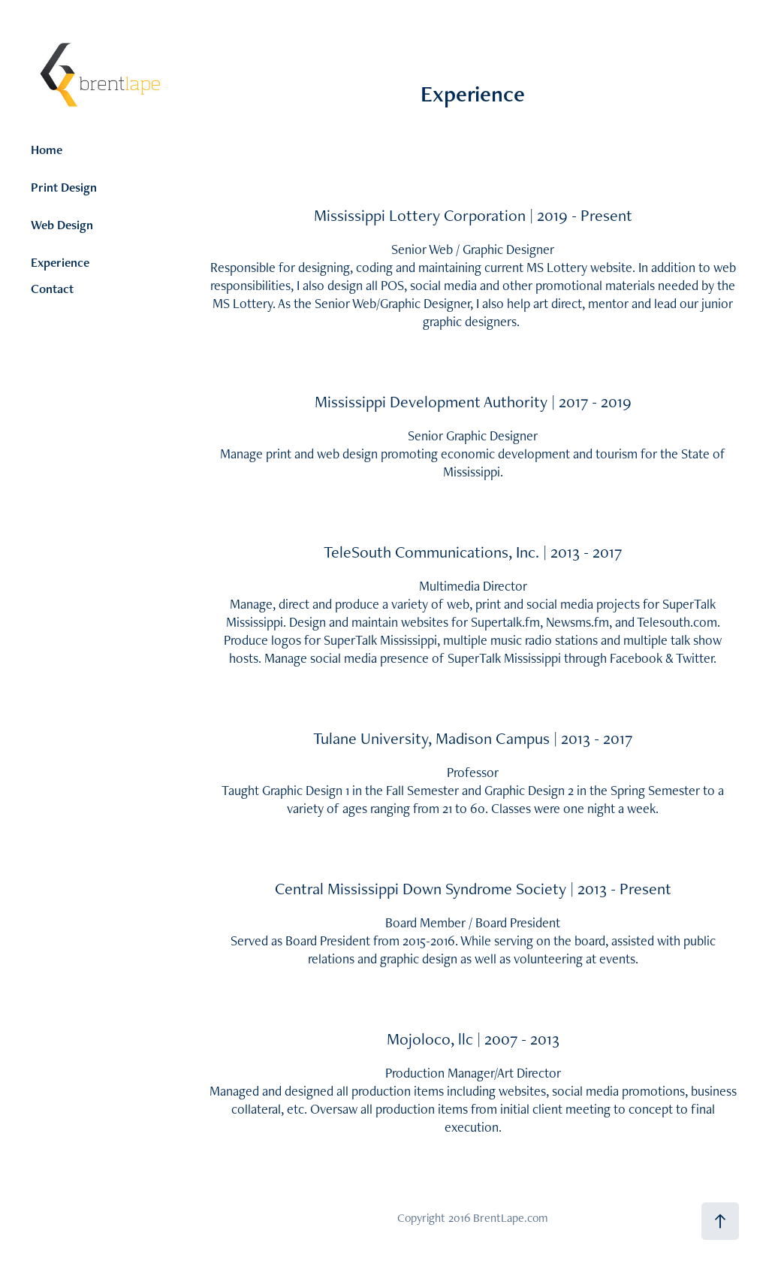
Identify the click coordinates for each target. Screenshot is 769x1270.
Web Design (62, 224)
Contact (52, 288)
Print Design (64, 187)
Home (46, 149)
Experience (60, 262)
